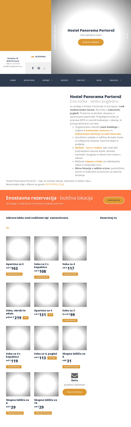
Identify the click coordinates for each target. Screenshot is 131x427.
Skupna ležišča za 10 (45, 402)
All (13, 228)
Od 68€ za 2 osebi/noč (90, 52)
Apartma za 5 (15, 265)
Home (13, 80)
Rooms (46, 80)
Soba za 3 (68, 311)
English (114, 80)
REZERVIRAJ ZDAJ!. (54, 184)
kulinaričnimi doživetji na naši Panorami (98, 133)
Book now (29, 80)
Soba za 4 (68, 265)
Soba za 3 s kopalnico (41, 266)
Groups (64, 80)
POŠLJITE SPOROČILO (74, 394)
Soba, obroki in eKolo (16, 313)
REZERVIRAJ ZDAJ (113, 200)
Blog (99, 80)
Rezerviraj (38, 56)
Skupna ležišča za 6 (73, 356)
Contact (80, 80)
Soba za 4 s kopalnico (13, 356)
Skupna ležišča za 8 (17, 402)
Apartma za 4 (43, 311)
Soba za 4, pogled (45, 354)
